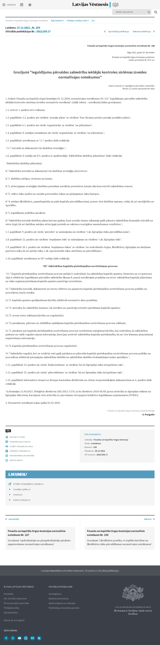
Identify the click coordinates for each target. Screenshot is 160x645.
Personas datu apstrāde (16, 603)
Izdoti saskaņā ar (21, 500)
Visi (93, 20)
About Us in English (14, 620)
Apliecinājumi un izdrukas (62, 603)
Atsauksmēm (11, 612)
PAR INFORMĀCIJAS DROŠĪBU (22, 455)
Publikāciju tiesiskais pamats (64, 607)
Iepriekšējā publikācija (118, 31)
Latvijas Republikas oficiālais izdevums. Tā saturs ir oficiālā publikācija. (80, 570)
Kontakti (8, 593)
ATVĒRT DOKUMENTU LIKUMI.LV (28, 484)
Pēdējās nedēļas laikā (77, 20)
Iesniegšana (55, 593)
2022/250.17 (43, 31)
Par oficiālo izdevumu (15, 598)
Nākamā (147, 519)
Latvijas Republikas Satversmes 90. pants (133, 607)
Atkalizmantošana (59, 598)
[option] (40, 538)
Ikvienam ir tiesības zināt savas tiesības (133, 612)
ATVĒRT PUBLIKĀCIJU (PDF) (21, 446)
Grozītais (17, 494)
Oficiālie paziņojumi (60, 586)
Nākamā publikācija (142, 31)
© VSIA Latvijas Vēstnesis (19, 586)
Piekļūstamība (11, 607)
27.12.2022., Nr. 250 (28, 27)
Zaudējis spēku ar (21, 489)
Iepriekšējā (14, 519)
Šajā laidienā (56, 20)
